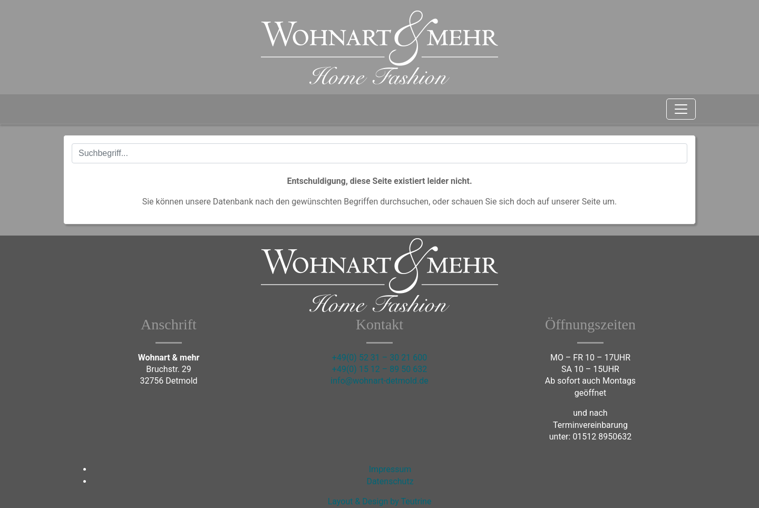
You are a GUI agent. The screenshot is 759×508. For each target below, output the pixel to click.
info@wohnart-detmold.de (379, 381)
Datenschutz (389, 481)
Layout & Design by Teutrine (380, 501)
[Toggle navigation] (681, 109)
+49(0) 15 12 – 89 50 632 (379, 369)
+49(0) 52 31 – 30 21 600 (379, 358)
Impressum (390, 469)
